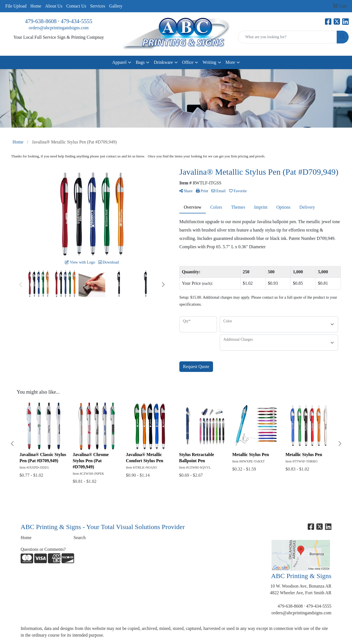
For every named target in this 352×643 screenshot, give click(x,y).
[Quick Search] (287, 37)
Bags (140, 62)
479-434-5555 (76, 21)
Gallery (116, 6)
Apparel (119, 62)
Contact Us (76, 6)
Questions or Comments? (43, 549)
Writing (209, 62)
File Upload (15, 6)
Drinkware (163, 62)
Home (35, 6)
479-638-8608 (41, 21)
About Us (53, 6)
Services (97, 6)
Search (80, 537)
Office (188, 62)
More (230, 62)
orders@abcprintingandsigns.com (59, 27)
